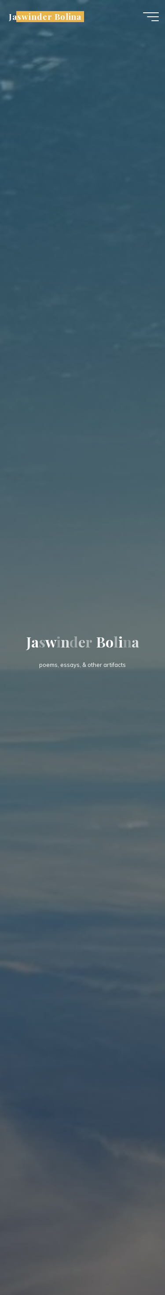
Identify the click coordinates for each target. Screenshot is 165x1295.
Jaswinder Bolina (45, 16)
